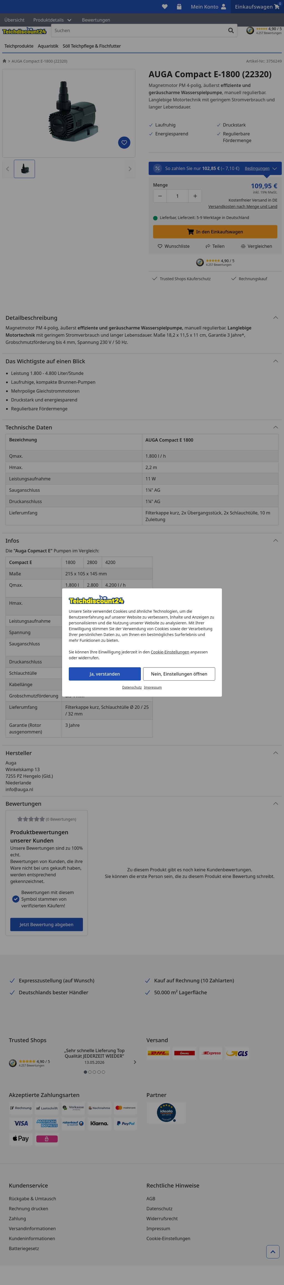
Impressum (153, 687)
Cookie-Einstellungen (170, 652)
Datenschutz (132, 687)
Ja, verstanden (105, 674)
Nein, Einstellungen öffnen (179, 674)
